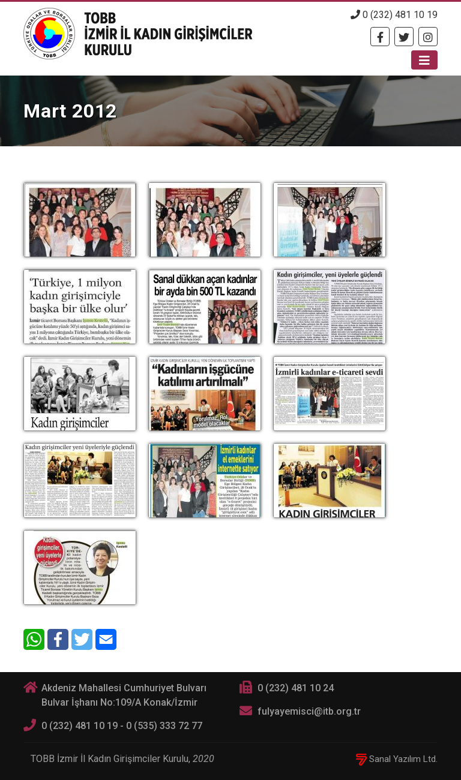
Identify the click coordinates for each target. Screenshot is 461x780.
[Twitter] (404, 36)
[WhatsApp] (33, 639)
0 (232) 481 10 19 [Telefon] (394, 14)
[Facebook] (380, 36)
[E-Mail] (105, 639)
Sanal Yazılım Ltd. (397, 759)
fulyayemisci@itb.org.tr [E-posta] (309, 711)
